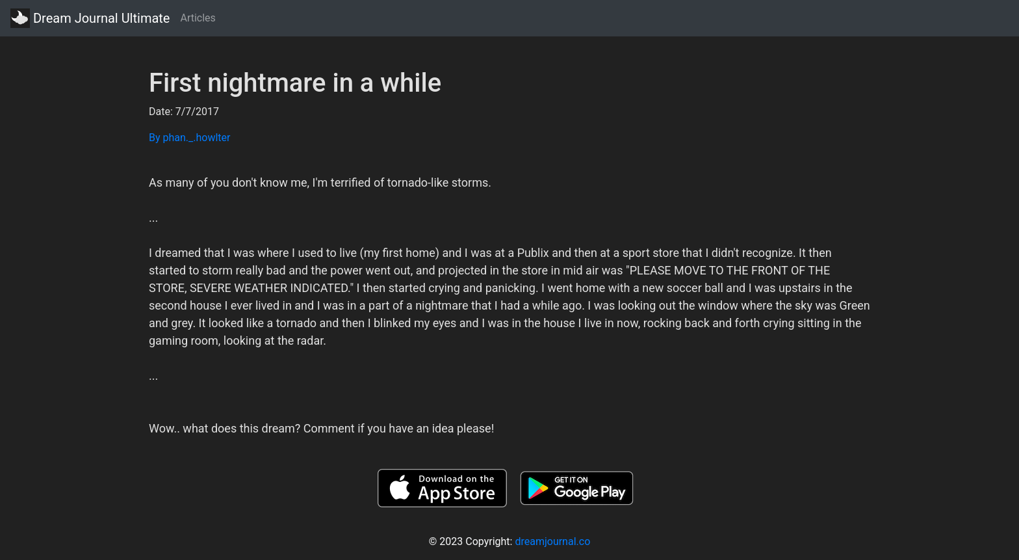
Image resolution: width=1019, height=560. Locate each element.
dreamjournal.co (552, 541)
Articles (197, 18)
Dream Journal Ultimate (90, 18)
